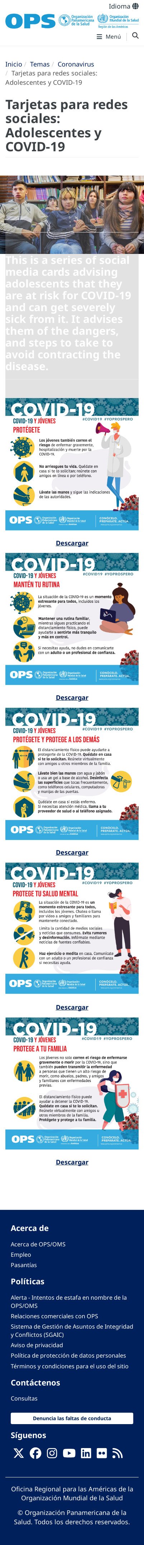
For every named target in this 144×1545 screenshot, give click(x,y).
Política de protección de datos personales (68, 1355)
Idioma (124, 6)
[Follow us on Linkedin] (86, 1455)
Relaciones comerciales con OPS (54, 1316)
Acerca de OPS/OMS (38, 1244)
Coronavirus (76, 64)
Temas (40, 64)
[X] (18, 1455)
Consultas (24, 1398)
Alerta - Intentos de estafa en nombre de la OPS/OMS (69, 1302)
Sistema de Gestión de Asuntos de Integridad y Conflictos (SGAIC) (72, 1331)
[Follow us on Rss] (117, 1455)
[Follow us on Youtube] (69, 1455)
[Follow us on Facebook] (35, 1455)
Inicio (13, 64)
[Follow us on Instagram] (52, 1455)
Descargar (72, 543)
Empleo (21, 1255)
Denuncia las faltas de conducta (72, 1418)
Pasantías (24, 1265)
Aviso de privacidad (37, 1345)
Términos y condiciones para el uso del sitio (70, 1366)
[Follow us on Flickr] (102, 1455)
